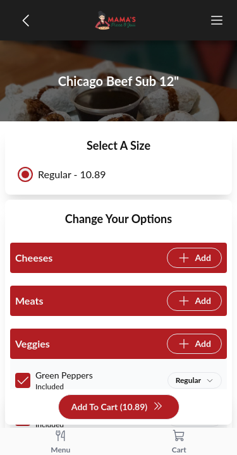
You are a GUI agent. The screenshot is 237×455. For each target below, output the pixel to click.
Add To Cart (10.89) (117, 407)
